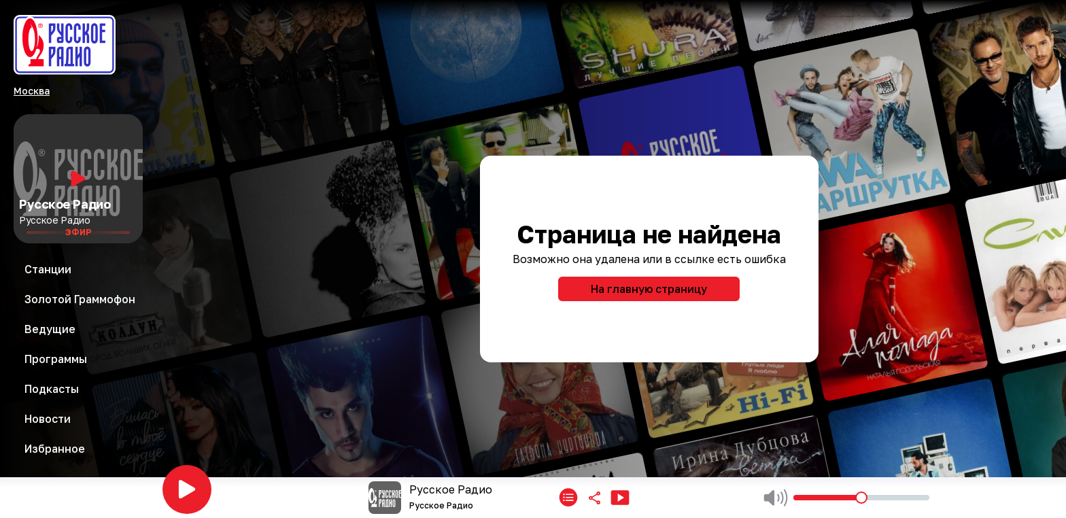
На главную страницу (649, 289)
